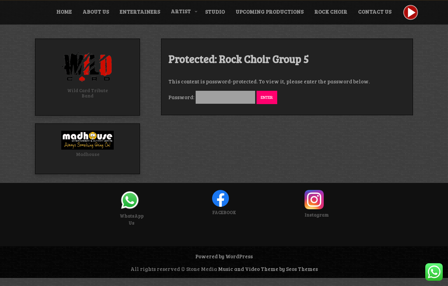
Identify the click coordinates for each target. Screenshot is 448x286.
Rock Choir (330, 11)
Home (64, 11)
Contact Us (374, 11)
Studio (215, 11)
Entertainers (140, 11)
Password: (211, 97)
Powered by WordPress (224, 256)
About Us (96, 11)
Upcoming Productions (269, 11)
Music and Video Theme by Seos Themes (268, 268)
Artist (181, 11)
